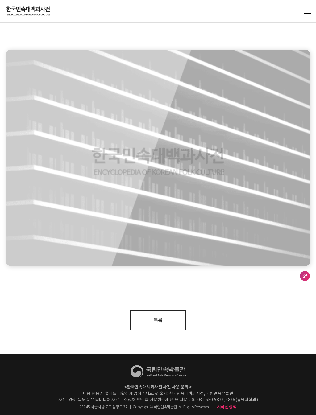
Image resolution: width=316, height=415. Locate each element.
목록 (158, 320)
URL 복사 (305, 276)
